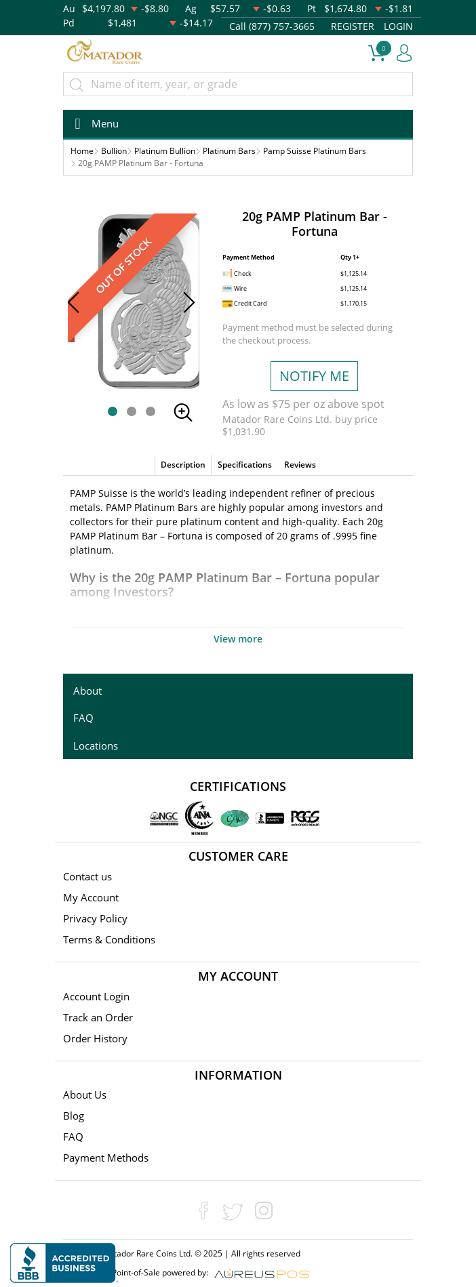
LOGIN (398, 26)
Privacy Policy (95, 918)
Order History (95, 1038)
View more (238, 638)
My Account (91, 897)
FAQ (83, 717)
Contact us (87, 876)
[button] (112, 411)
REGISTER (352, 26)
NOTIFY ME (314, 376)
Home (82, 151)
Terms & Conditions (109, 939)
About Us (84, 1094)
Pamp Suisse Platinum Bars (314, 151)
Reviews (300, 464)
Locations (95, 745)
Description (183, 464)
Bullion (114, 151)
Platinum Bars (229, 151)
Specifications (245, 464)
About (87, 690)
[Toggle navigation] (92, 124)
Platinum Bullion (164, 151)
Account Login (96, 996)
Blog (73, 1115)
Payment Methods (105, 1157)
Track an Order (98, 1017)
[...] (238, 84)
